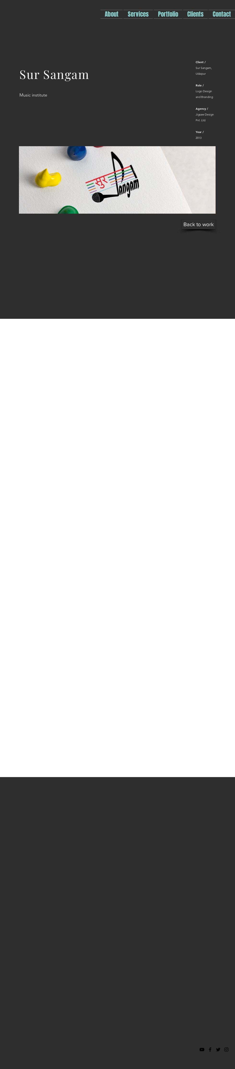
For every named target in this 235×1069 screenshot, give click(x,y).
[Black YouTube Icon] (202, 1049)
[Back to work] (199, 224)
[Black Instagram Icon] (226, 1049)
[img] (117, 180)
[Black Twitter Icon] (218, 1049)
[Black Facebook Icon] (210, 1049)
